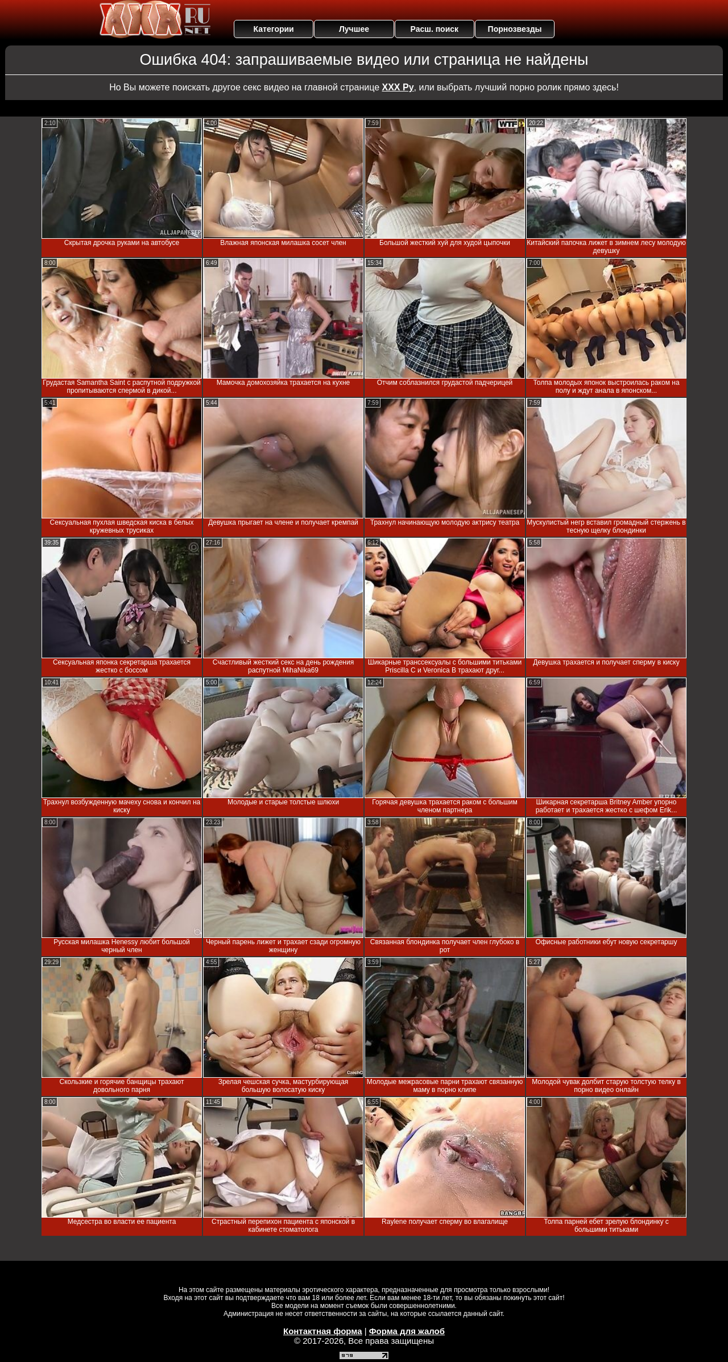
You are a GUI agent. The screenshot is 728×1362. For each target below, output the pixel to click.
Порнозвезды (515, 29)
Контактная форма (322, 1331)
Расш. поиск (434, 29)
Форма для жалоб (407, 1331)
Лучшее (354, 29)
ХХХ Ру (398, 87)
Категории (274, 29)
